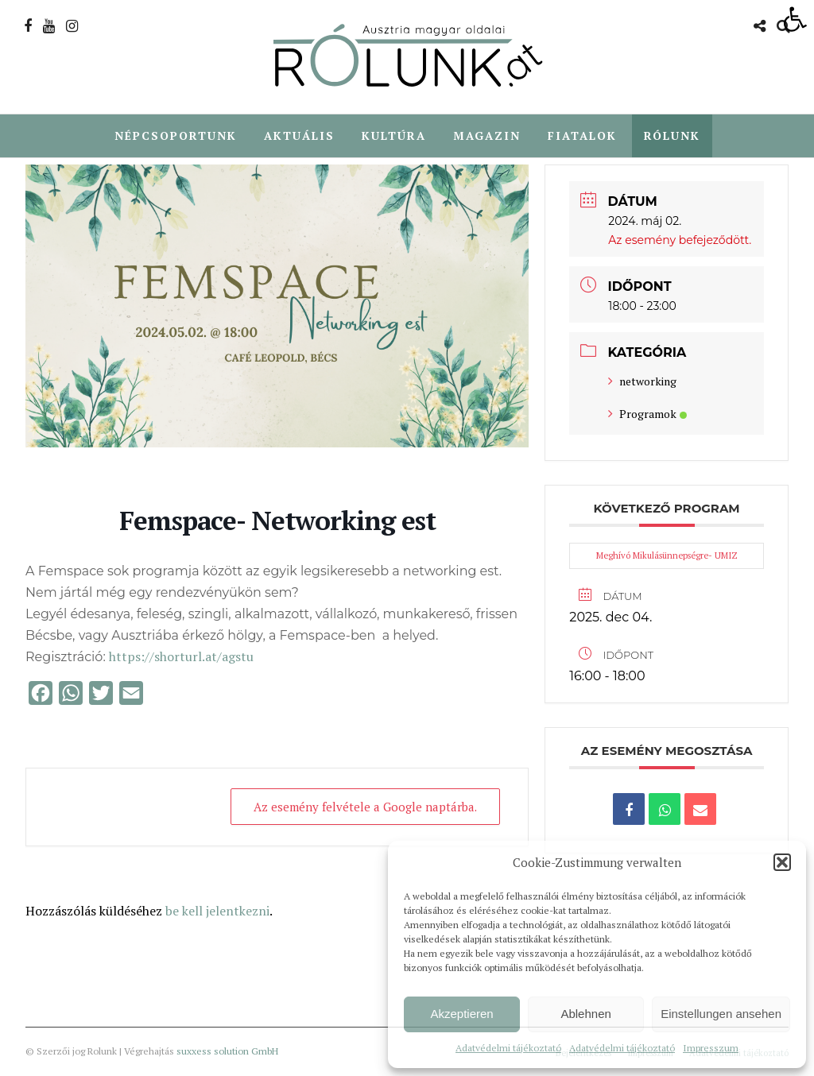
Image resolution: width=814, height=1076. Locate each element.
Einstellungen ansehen (721, 1013)
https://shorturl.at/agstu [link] (181, 657)
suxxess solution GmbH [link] (227, 1052)
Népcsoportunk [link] (175, 135)
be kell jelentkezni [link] (217, 911)
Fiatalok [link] (582, 135)
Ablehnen (585, 1013)
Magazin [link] (487, 135)
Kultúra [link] (394, 135)
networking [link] (642, 381)
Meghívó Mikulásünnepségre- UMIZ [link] (667, 556)
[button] (782, 862)
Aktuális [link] (299, 135)
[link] (795, 19)
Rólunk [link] (672, 135)
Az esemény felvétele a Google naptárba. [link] (365, 807)
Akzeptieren (461, 1013)
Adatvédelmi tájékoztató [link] (508, 1048)
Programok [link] (647, 414)
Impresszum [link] (710, 1048)
